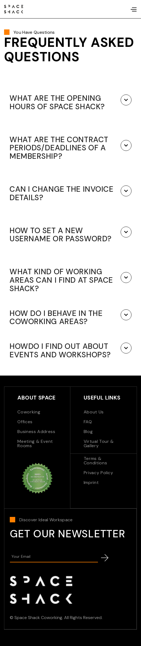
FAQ (88, 422)
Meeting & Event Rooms (35, 443)
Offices (24, 422)
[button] (133, 9)
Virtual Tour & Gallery (99, 443)
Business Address (36, 431)
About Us (94, 412)
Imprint (91, 482)
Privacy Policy (98, 473)
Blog (88, 431)
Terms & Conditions (95, 461)
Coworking (28, 412)
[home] (13, 9)
